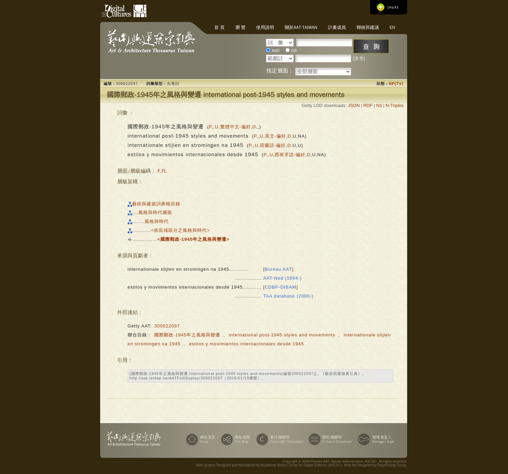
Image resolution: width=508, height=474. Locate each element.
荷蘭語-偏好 (273, 145)
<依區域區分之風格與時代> (180, 230)
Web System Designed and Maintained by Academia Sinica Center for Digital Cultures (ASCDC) (269, 465)
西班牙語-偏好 (290, 154)
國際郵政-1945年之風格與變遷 (187, 334)
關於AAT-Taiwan (301, 27)
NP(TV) (396, 84)
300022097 (167, 325)
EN (392, 27)
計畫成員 (337, 27)
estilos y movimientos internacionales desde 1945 (246, 343)
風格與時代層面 (155, 212)
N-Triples (394, 105)
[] (278, 269)
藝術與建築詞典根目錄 (156, 203)
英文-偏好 (275, 136)
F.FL (162, 171)
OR (294, 51)
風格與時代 (157, 221)
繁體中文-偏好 (235, 126)
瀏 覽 (240, 27)
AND (275, 51)
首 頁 (219, 27)
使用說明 (265, 27)
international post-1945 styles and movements (282, 334)
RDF (368, 105)
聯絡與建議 (368, 27)
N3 (379, 105)
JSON (354, 105)
